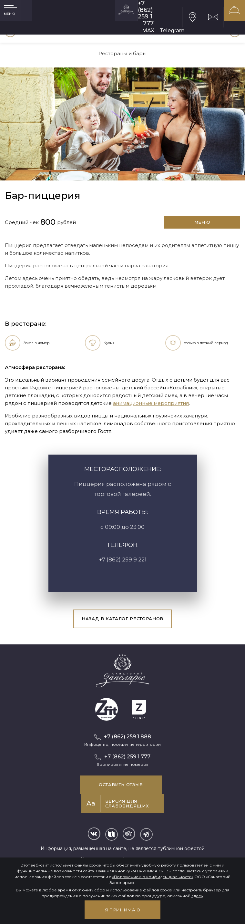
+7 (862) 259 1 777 (146, 13)
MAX (148, 30)
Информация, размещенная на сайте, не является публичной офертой (123, 848)
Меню (202, 222)
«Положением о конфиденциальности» (152, 876)
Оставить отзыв (121, 784)
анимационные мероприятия (151, 403)
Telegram (172, 30)
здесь (197, 895)
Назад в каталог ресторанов (122, 618)
